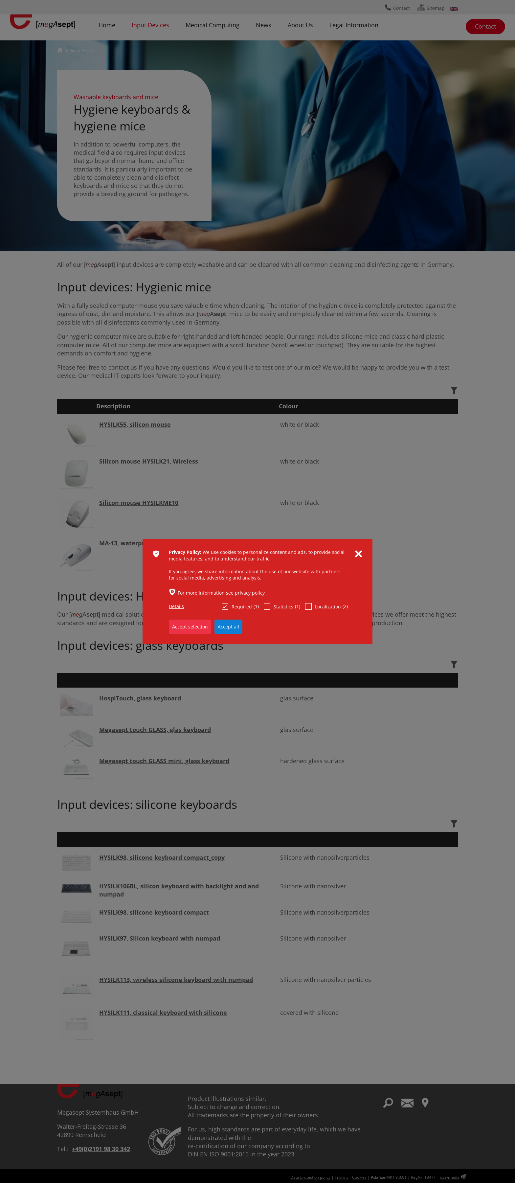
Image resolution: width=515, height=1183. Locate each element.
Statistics (282, 606)
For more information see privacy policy (221, 593)
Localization (326, 606)
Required (240, 606)
